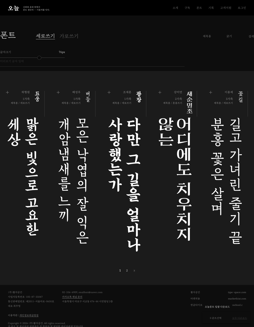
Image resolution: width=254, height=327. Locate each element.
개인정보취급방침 (28, 306)
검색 (251, 36)
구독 (187, 8)
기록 (211, 8)
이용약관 (12, 306)
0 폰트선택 (213, 318)
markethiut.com (237, 289)
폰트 (199, 8)
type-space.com (237, 283)
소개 (175, 8)
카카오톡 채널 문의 (72, 287)
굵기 (229, 36)
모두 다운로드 (239, 318)
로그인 (242, 8)
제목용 (207, 36)
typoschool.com (237, 295)
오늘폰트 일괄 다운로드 (217, 306)
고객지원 (225, 8)
